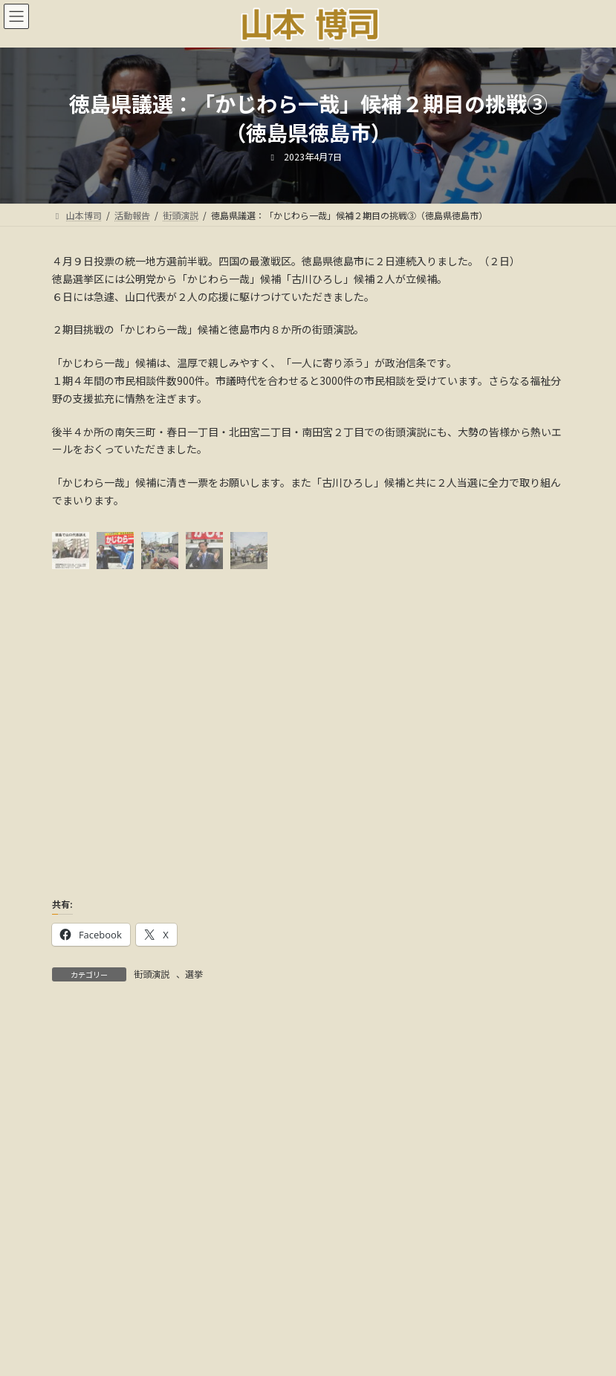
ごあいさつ (154, 1308)
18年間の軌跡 (456, 1308)
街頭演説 (151, 973)
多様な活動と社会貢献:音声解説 (308, 1317)
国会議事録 (294, 1308)
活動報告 (224, 1308)
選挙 (194, 973)
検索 (477, 1049)
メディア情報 (372, 1308)
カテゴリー (78, 1217)
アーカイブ (77, 1117)
